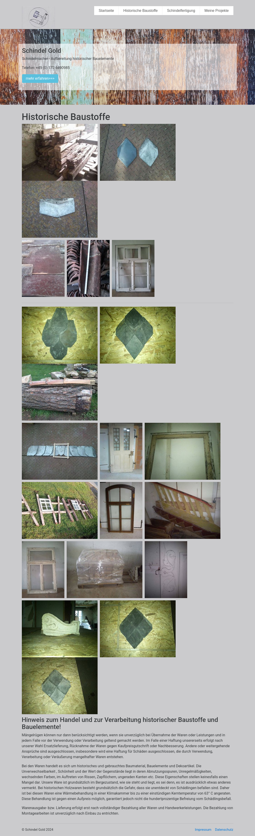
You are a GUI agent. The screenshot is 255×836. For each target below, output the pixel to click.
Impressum (203, 830)
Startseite (106, 11)
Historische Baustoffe (140, 11)
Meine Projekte (217, 11)
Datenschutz (224, 830)
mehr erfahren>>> (40, 78)
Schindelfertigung (181, 11)
